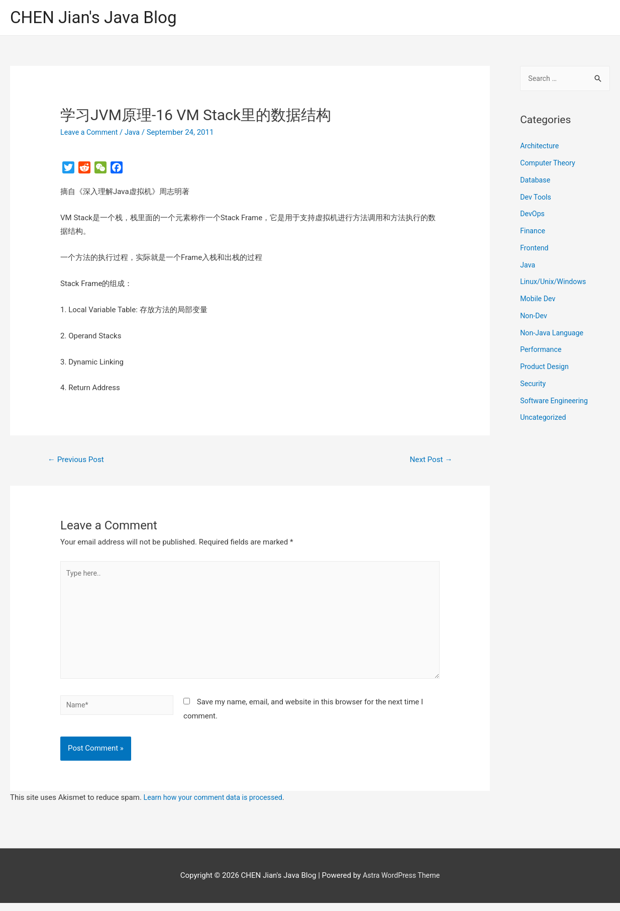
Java (136, 133)
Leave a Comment (90, 133)
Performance (542, 351)
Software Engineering (555, 402)
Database (536, 182)
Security (533, 385)
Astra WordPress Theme (401, 883)
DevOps (533, 216)
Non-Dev (534, 317)
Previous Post (78, 461)
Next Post (429, 461)
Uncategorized (544, 419)
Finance (533, 232)
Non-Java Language (553, 334)
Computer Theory (549, 164)
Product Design (545, 368)
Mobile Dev (538, 300)
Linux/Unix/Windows (554, 284)
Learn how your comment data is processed (217, 805)
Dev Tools (536, 199)
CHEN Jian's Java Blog (98, 18)
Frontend (535, 249)
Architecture (540, 148)
